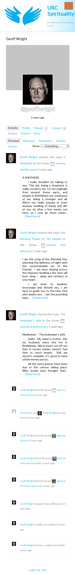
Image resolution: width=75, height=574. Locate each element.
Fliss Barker (26, 412)
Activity (13, 128)
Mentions (29, 140)
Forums (12, 133)
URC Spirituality (60, 11)
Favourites (45, 140)
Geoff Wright (29, 157)
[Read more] (32, 216)
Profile (26, 128)
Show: (36, 146)
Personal (13, 140)
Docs (37, 133)
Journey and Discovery (34, 326)
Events (25, 133)
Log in (32, 570)
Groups (59, 128)
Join (43, 570)
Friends (41, 128)
